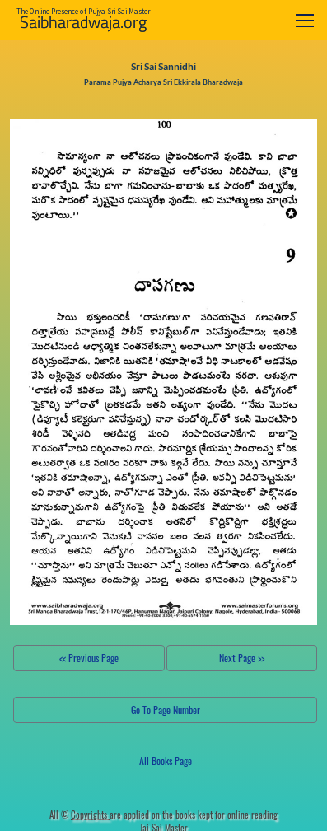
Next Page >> (241, 658)
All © (79, 814)
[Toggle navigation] (305, 20)
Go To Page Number (165, 710)
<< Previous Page (89, 658)
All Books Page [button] (165, 761)
